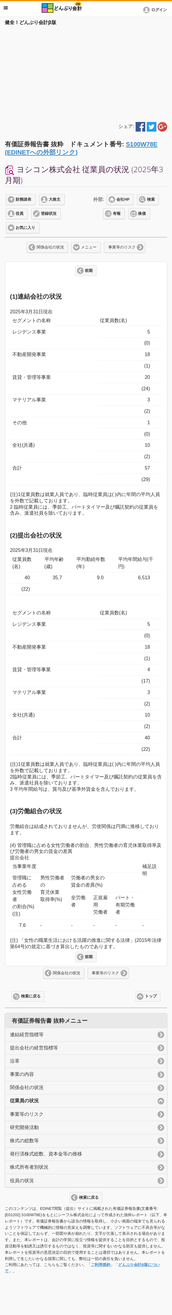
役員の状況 (22, 1180)
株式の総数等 (24, 1140)
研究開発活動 (24, 1127)
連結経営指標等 (27, 1034)
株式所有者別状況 (29, 1167)
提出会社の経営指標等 (34, 1047)
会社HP (122, 199)
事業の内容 (22, 1074)
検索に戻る (31, 996)
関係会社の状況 (50, 247)
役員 (19, 214)
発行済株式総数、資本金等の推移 (46, 1153)
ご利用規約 (100, 1264)
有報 (117, 214)
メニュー (89, 247)
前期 (89, 271)
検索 (151, 199)
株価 (142, 214)
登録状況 (49, 214)
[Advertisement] (86, 73)
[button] (156, 10)
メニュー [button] (6, 8)
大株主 (54, 199)
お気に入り (25, 228)
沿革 (15, 1061)
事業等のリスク (122, 247)
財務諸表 (23, 199)
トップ (151, 996)
